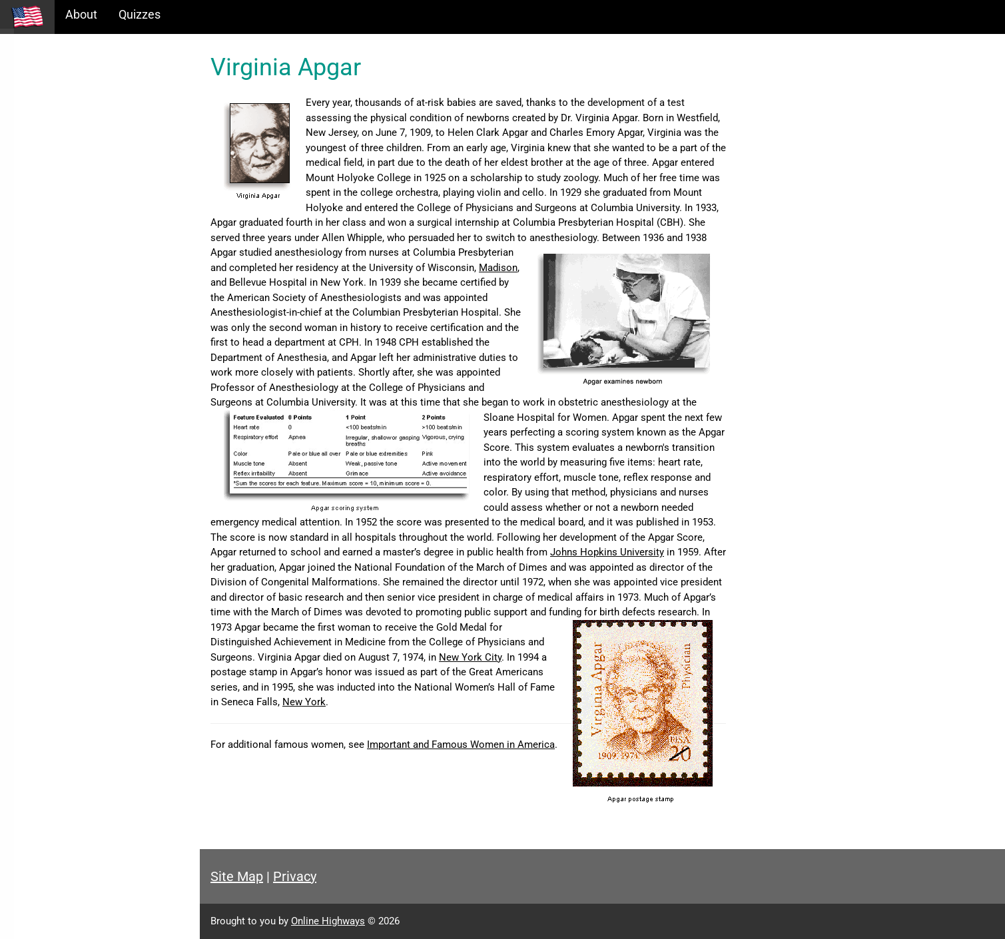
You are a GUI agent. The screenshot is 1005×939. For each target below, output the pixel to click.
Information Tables (61, 116)
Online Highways (328, 921)
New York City (470, 657)
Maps (26, 144)
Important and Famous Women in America (461, 745)
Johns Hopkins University (607, 552)
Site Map (236, 876)
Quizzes (140, 14)
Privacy (294, 876)
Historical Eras (49, 87)
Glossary (34, 173)
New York (304, 702)
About (81, 14)
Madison (498, 268)
